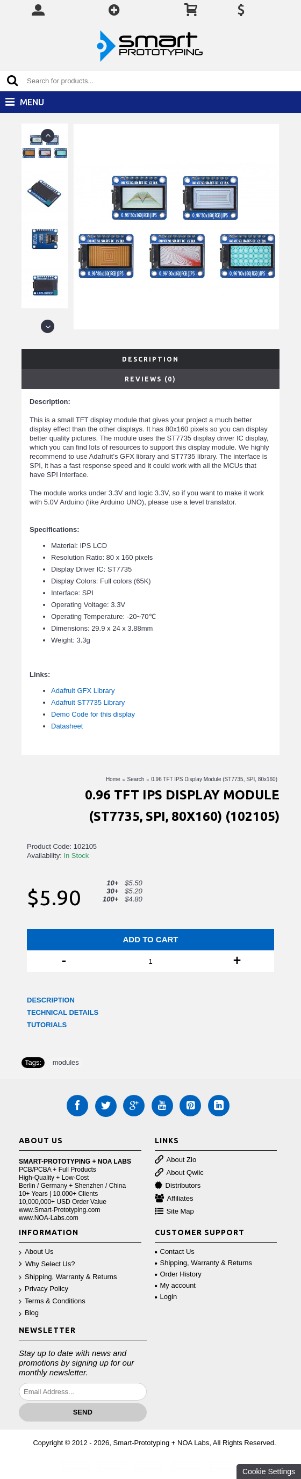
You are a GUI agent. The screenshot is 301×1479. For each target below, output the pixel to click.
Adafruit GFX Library (83, 691)
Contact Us (175, 1251)
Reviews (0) (150, 379)
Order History (178, 1274)
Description (150, 359)
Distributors (178, 1186)
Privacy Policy (43, 1289)
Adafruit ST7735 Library (88, 702)
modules (66, 1062)
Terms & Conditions (52, 1301)
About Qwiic (179, 1173)
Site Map (174, 1211)
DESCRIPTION (51, 1000)
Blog (29, 1313)
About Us (36, 1252)
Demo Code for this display (93, 714)
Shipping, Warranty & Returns (68, 1277)
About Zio (176, 1160)
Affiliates (174, 1198)
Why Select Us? (47, 1264)
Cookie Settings (268, 1471)
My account (175, 1285)
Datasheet (67, 726)
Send (82, 1412)
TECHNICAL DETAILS (62, 1012)
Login (166, 1297)
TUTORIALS (47, 1025)
